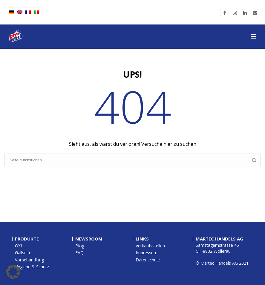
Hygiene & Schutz (32, 266)
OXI (18, 246)
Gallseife (23, 252)
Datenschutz (148, 260)
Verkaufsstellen (150, 246)
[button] (13, 272)
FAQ (79, 252)
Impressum (146, 252)
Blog (79, 246)
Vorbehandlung (29, 260)
